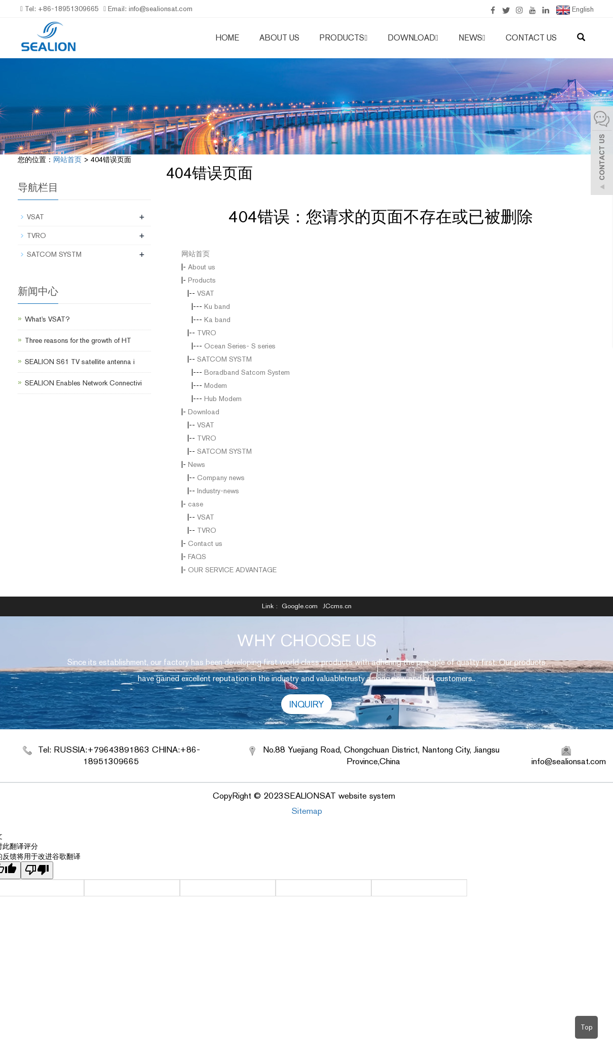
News (471, 38)
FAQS (197, 557)
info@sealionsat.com (160, 9)
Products (343, 38)
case (195, 504)
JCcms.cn (337, 606)
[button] (365, 38)
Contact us (531, 38)
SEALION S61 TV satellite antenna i (80, 362)
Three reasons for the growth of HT (78, 340)
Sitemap (306, 811)
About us (279, 38)
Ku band (217, 306)
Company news (221, 478)
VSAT (205, 293)
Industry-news (218, 491)
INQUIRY (306, 704)
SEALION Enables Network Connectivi (83, 383)
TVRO (206, 333)
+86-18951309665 (67, 9)
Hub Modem (223, 399)
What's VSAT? (47, 319)
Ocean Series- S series (240, 346)
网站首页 (67, 159)
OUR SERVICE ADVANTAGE (232, 570)
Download (413, 38)
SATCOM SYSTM (224, 359)
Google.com (300, 606)
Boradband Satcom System (247, 372)
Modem (215, 385)
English (575, 10)
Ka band (217, 320)
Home (227, 38)
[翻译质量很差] (37, 870)
